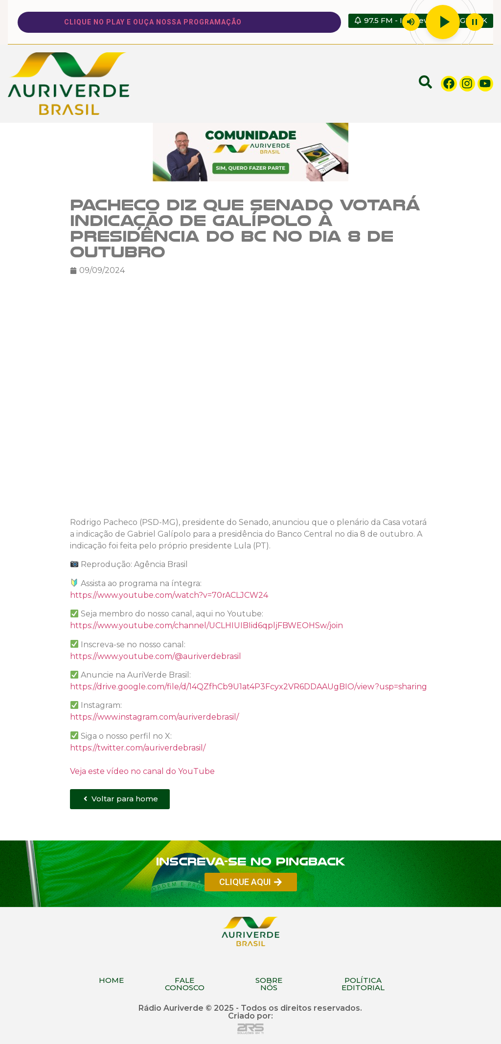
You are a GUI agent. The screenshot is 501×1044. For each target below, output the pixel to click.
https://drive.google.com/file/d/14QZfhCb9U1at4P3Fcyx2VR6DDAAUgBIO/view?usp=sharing (248, 686)
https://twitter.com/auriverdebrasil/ (137, 747)
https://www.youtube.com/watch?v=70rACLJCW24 (169, 594)
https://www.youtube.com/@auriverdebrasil (155, 655)
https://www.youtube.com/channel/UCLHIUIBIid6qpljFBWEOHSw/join (206, 625)
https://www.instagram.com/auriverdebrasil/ (154, 717)
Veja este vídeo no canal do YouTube (142, 770)
